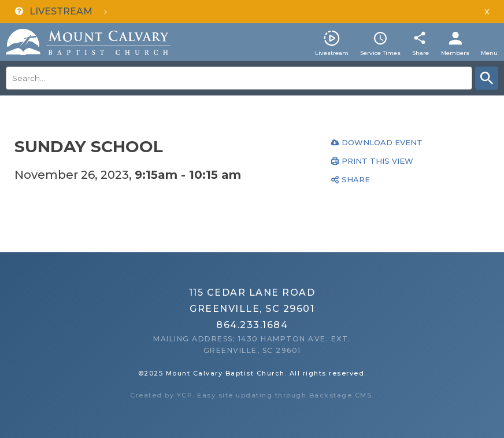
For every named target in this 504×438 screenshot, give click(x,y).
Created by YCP (161, 395)
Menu (489, 53)
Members (455, 53)
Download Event (382, 142)
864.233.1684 (252, 324)
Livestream (332, 53)
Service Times (380, 53)
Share (420, 53)
